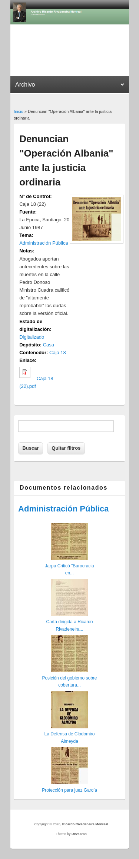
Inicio (18, 111)
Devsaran (79, 834)
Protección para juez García (69, 790)
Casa (48, 345)
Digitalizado (31, 337)
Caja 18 (57, 352)
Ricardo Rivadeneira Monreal (85, 824)
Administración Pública (43, 243)
